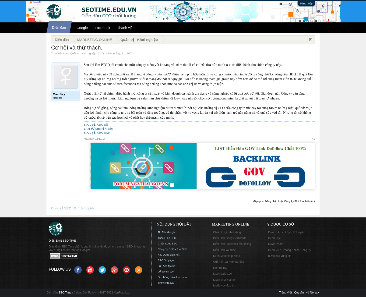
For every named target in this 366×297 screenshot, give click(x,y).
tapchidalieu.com (223, 273)
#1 (313, 138)
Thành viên (125, 28)
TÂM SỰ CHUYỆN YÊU (98, 128)
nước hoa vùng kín (280, 256)
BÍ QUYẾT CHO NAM (97, 132)
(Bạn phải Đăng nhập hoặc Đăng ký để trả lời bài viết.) (284, 201)
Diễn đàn (59, 27)
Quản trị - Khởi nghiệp (82, 53)
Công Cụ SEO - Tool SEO (172, 249)
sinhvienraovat (166, 282)
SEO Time (65, 292)
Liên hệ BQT (221, 267)
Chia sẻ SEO (61, 208)
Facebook (102, 28)
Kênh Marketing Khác (226, 256)
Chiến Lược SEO (167, 243)
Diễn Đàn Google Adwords (229, 238)
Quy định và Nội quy (307, 292)
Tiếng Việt (285, 292)
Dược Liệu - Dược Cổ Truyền (286, 232)
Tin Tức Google (166, 232)
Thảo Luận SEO (167, 238)
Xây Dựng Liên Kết (168, 254)
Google (82, 28)
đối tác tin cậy (166, 271)
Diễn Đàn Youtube (224, 250)
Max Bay (115, 53)
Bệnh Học (274, 238)
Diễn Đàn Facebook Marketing (232, 244)
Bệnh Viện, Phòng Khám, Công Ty (289, 250)
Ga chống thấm (167, 277)
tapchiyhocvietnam (224, 279)
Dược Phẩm (275, 244)
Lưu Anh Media (166, 266)
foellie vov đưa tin (224, 285)
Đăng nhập (306, 3)
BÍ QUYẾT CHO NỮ (96, 124)
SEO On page (166, 260)
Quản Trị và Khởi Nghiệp (228, 261)
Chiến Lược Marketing (227, 232)
